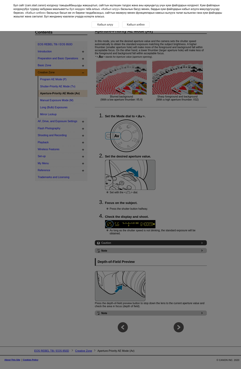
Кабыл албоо (35, 12)
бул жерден (77, 9)
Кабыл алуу (110, 9)
